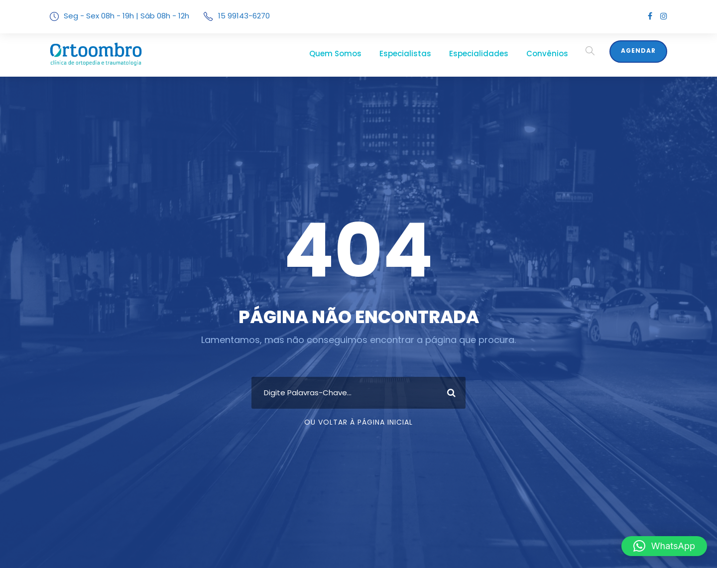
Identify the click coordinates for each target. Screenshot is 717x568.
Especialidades (491, 53)
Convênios (551, 53)
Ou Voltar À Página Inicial (358, 422)
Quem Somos (363, 53)
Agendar (639, 50)
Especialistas (426, 53)
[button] (664, 546)
